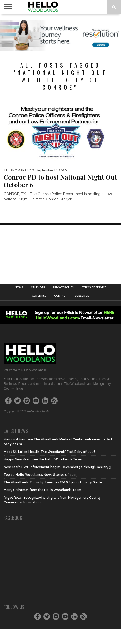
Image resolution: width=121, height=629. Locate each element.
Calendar (38, 287)
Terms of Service (94, 287)
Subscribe (82, 296)
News (19, 287)
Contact (60, 296)
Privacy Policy (63, 287)
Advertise (39, 296)
